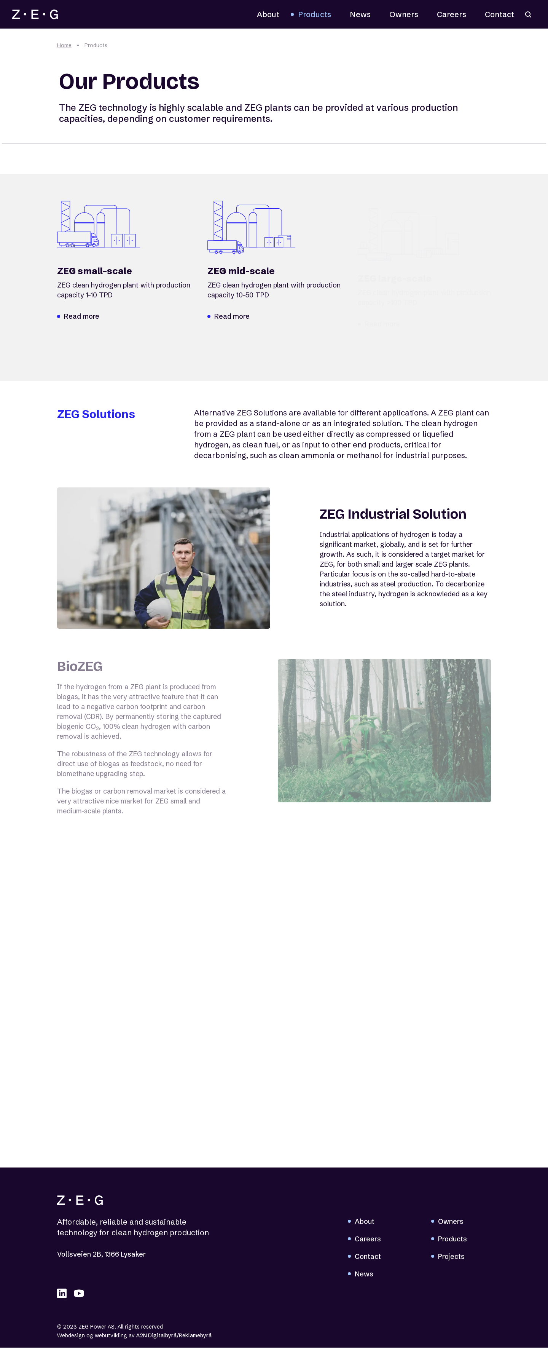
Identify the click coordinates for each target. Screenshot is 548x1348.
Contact (499, 14)
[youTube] (79, 1293)
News (360, 14)
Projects (451, 1256)
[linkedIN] (62, 1293)
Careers (451, 14)
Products (314, 14)
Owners (403, 14)
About (268, 14)
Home (64, 45)
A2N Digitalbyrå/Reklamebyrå (174, 1335)
